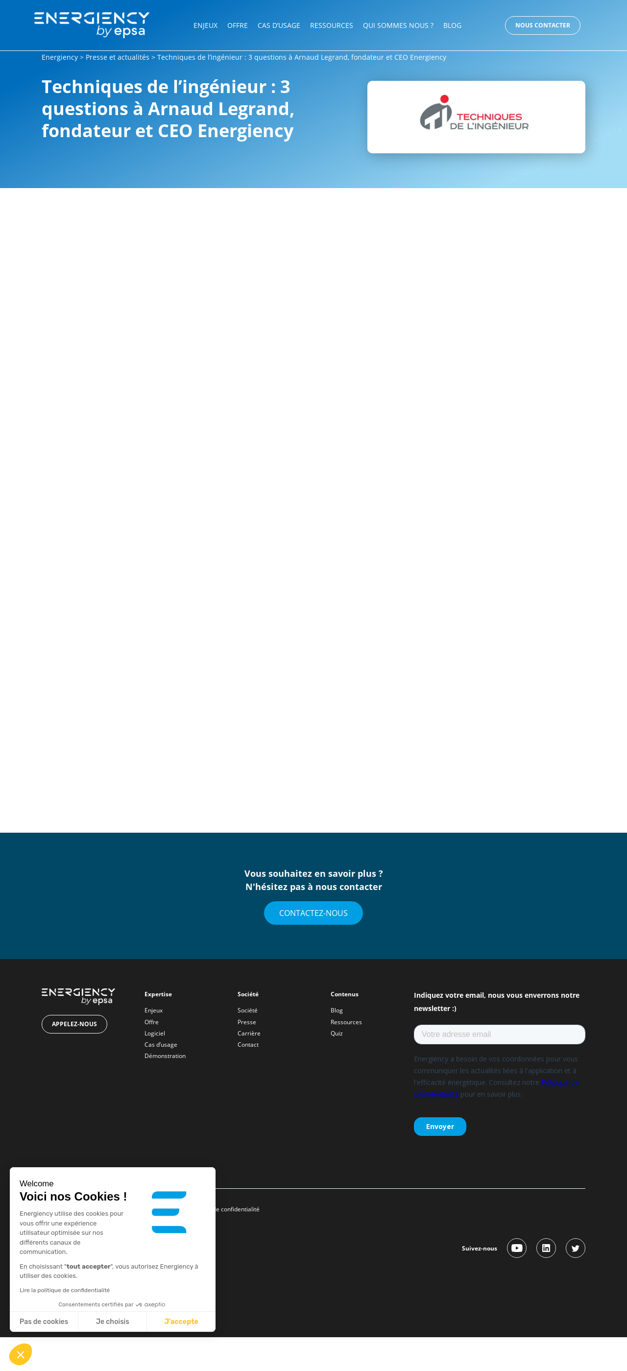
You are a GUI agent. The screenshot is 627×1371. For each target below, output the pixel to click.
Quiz (337, 1033)
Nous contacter (542, 25)
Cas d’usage (279, 25)
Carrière (249, 1033)
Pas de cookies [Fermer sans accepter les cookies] (44, 1322)
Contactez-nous (313, 913)
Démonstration (165, 1056)
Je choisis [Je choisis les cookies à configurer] (112, 1322)
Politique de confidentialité (224, 1209)
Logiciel (155, 1033)
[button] (20, 1354)
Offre (237, 25)
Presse (247, 1022)
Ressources (331, 25)
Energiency (60, 57)
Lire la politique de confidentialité (65, 1290)
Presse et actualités (117, 57)
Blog (452, 25)
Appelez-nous (74, 1024)
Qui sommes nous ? (398, 25)
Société (248, 1010)
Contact (248, 1044)
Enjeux (205, 25)
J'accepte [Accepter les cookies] (181, 1322)
